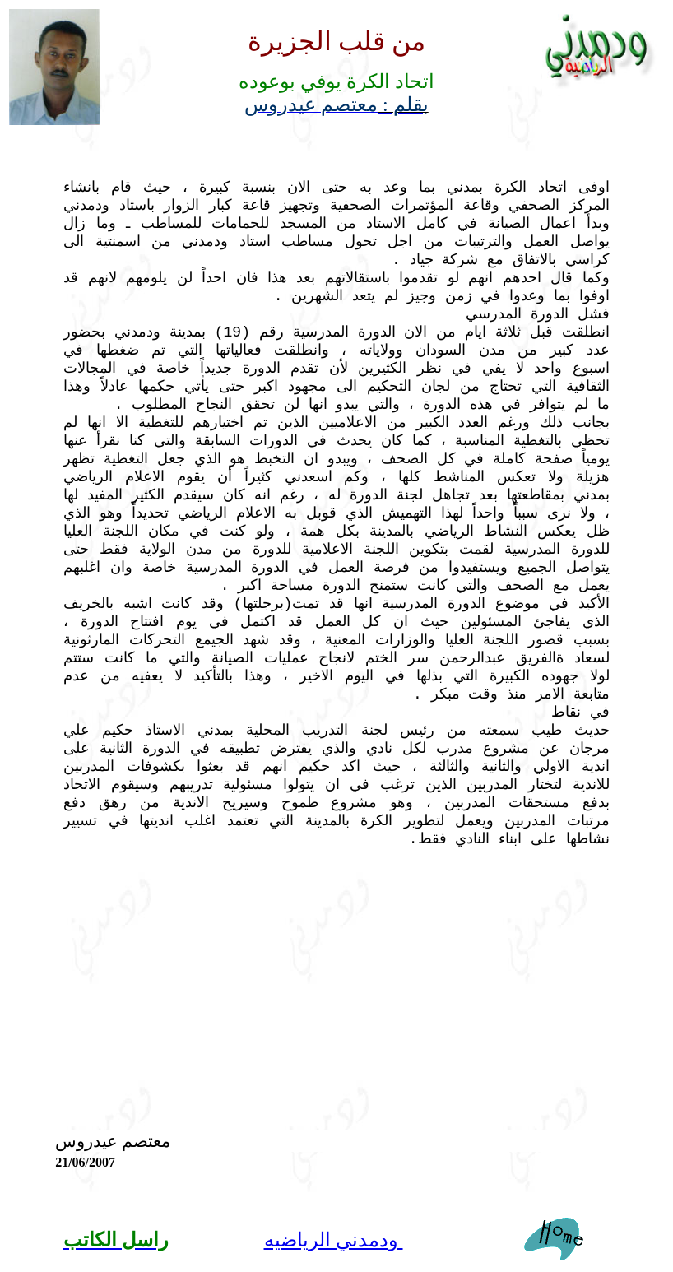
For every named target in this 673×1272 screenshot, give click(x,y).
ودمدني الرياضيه (333, 1240)
